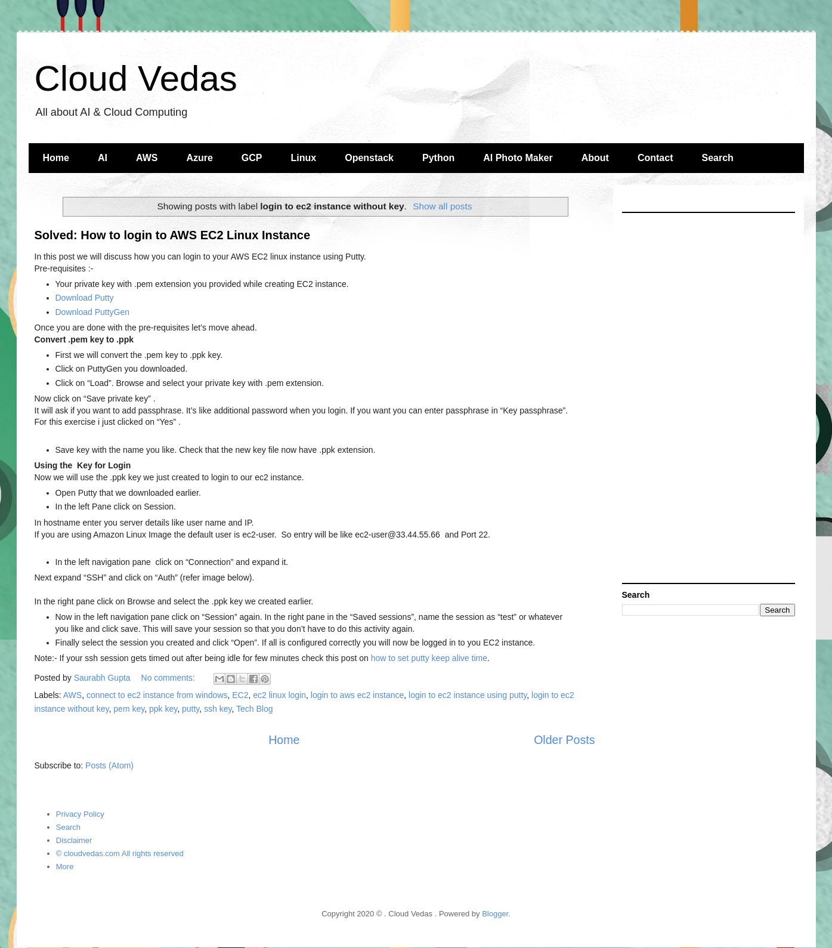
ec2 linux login (279, 695)
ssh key (217, 709)
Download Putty (84, 297)
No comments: (169, 678)
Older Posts (564, 739)
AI (102, 158)
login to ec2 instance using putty (468, 695)
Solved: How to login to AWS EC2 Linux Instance (173, 235)
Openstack (369, 158)
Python (438, 158)
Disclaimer (74, 840)
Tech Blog (254, 709)
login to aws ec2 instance (357, 695)
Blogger (495, 913)
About (595, 158)
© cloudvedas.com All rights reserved (120, 853)
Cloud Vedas (136, 78)
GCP (252, 158)
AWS (146, 158)
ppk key (163, 709)
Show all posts (442, 206)
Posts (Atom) (109, 765)
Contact (655, 158)
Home (56, 158)
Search (717, 158)
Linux (304, 158)
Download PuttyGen (92, 312)
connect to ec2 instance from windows (157, 695)
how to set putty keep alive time (429, 658)
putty (190, 709)
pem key (128, 709)
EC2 (240, 695)
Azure (199, 158)
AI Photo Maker (517, 158)
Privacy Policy (80, 814)
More (65, 866)
